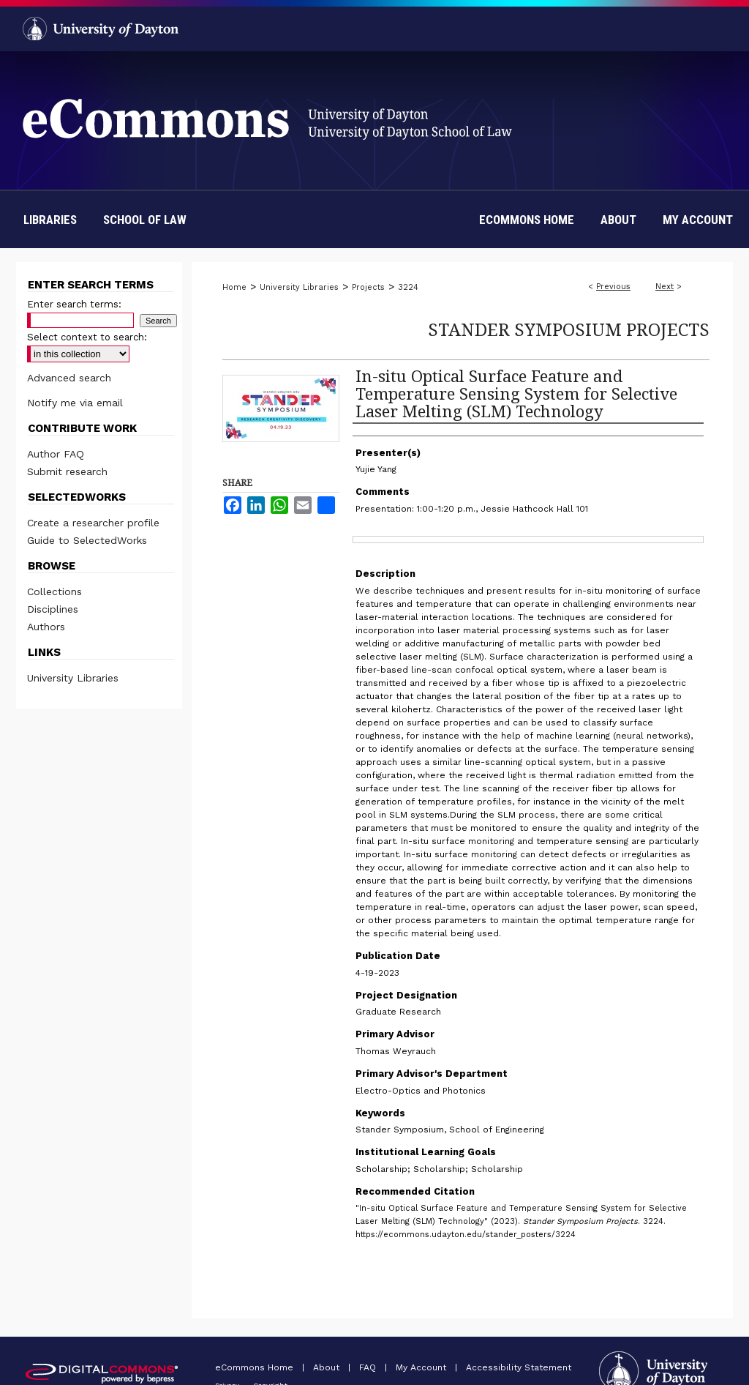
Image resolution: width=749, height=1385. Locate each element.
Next (664, 286)
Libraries (50, 219)
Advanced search (69, 378)
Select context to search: (87, 337)
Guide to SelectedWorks (87, 540)
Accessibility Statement (518, 1367)
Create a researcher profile (93, 523)
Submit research (67, 471)
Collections (54, 591)
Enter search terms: (74, 304)
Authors (46, 626)
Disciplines (52, 609)
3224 (408, 287)
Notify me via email (75, 402)
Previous (613, 286)
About (327, 1367)
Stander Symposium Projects (569, 329)
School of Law (145, 219)
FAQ (369, 1367)
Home (234, 287)
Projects (368, 287)
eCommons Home (255, 1367)
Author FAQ (55, 454)
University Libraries (299, 287)
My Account (422, 1367)
